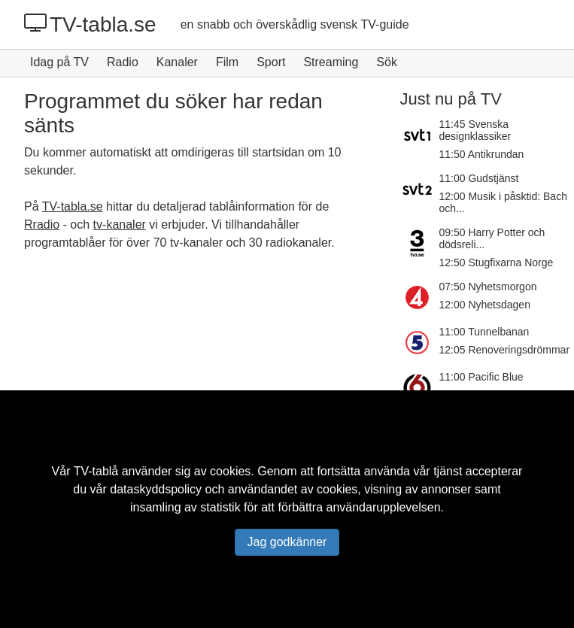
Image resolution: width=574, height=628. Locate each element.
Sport (271, 62)
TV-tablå (96, 471)
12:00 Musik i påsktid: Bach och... (503, 202)
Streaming (330, 62)
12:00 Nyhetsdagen (484, 305)
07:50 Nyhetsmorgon (488, 287)
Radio (122, 62)
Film (227, 62)
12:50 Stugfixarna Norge (496, 262)
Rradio (41, 224)
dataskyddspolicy (156, 489)
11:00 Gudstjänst (479, 178)
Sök (386, 62)
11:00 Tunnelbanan (484, 332)
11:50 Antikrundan (481, 154)
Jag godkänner (287, 541)
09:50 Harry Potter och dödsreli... (492, 238)
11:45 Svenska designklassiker (475, 130)
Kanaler (177, 62)
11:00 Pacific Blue (481, 377)
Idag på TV (59, 62)
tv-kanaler (119, 224)
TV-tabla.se (90, 24)
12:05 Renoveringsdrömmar (504, 350)
